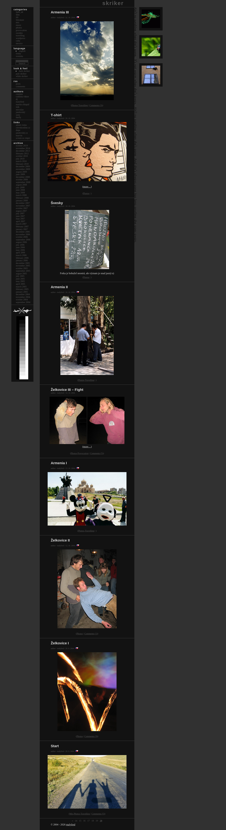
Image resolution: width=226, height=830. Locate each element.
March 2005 (21, 286)
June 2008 (20, 190)
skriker (113, 3)
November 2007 (23, 205)
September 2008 (23, 182)
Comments (20, 86)
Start (55, 746)
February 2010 (22, 164)
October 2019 (22, 145)
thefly (18, 117)
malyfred (70, 824)
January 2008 (22, 200)
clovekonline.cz (23, 127)
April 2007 (20, 221)
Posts (18, 83)
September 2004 (23, 302)
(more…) (87, 186)
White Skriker (22, 76)
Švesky (57, 203)
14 (76, 820)
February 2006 (22, 258)
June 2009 (20, 174)
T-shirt (56, 115)
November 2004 (23, 297)
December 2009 (23, 166)
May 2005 (20, 281)
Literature (20, 20)
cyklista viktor (22, 96)
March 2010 (21, 161)
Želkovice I (60, 643)
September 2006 (23, 239)
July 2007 (20, 213)
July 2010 (20, 158)
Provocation (83, 453)
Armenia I (59, 463)
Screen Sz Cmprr (23, 138)
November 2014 (23, 148)
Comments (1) (90, 633)
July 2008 (20, 187)
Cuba (18, 40)
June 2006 (20, 247)
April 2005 (20, 284)
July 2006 (20, 245)
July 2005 (20, 276)
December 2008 (23, 177)
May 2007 (20, 218)
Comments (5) (96, 453)
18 (92, 820)
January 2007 (22, 229)
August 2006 (21, 242)
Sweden (19, 33)
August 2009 (21, 172)
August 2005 (21, 273)
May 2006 (20, 250)
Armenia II (59, 287)
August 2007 (21, 211)
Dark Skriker (24, 71)
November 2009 (23, 169)
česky (18, 53)
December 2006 (23, 231)
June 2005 (20, 278)
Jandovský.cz (22, 133)
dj (17, 99)
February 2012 (22, 153)
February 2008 (22, 198)
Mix (71, 813)
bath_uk (19, 12)
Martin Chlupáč (22, 104)
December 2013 (23, 151)
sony (18, 115)
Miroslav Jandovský (20, 111)
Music (18, 25)
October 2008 (22, 179)
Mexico (19, 43)
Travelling (83, 105)
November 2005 (23, 265)
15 (80, 820)
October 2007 (22, 208)
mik (17, 107)
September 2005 (23, 271)
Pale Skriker (21, 73)
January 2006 (22, 260)
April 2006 (20, 252)
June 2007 (20, 216)
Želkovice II (60, 540)
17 (88, 820)
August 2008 (21, 184)
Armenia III (60, 12)
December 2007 (23, 203)
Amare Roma (21, 125)
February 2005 (22, 289)
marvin (19, 135)
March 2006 (21, 255)
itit (17, 17)
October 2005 (22, 268)
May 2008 (20, 192)
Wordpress (20, 38)
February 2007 (22, 226)
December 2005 (23, 263)
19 (97, 820)
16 (84, 820)
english (22, 51)
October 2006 (22, 237)
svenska (19, 56)
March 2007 (21, 224)
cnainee (19, 94)
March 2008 (21, 195)
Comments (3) (95, 105)
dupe (18, 130)
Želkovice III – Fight (67, 390)
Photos (75, 105)
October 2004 (22, 299)
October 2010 (22, 156)
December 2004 (23, 294)
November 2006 (23, 234)
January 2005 (22, 292)
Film (18, 14)
